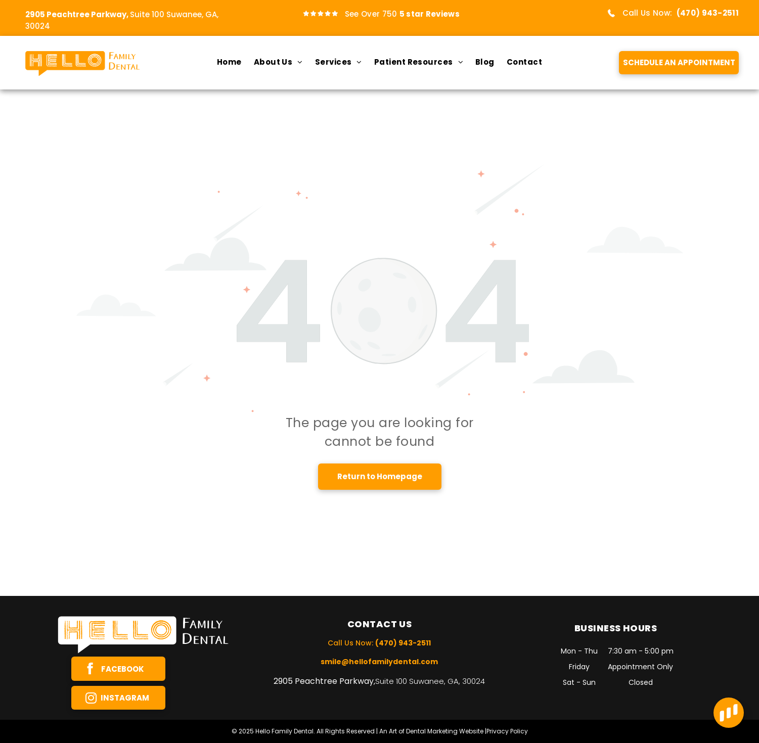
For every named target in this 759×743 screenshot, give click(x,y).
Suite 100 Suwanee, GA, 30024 (430, 681)
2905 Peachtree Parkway (324, 681)
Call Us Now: (647, 13)
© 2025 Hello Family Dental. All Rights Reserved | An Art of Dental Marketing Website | (359, 731)
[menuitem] (229, 62)
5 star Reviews (429, 14)
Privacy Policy (507, 731)
